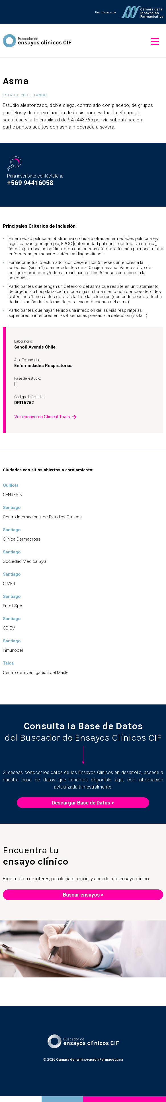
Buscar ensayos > (83, 895)
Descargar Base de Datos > (83, 803)
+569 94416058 (30, 183)
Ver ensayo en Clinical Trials (42, 416)
